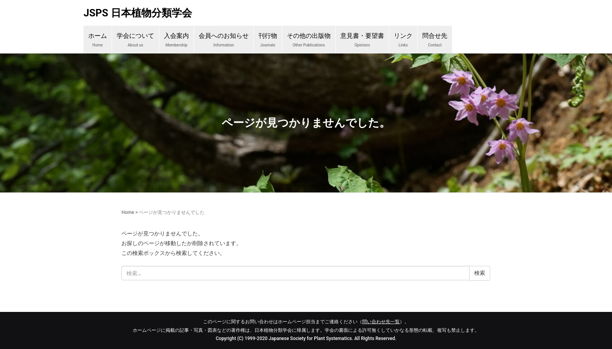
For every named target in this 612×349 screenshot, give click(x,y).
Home (127, 212)
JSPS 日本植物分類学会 (138, 13)
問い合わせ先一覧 (381, 321)
